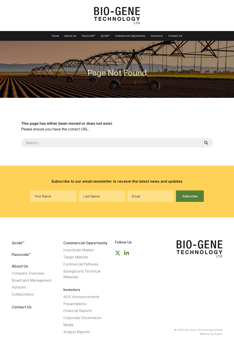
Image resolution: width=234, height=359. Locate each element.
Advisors (19, 287)
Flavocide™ (89, 35)
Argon (218, 334)
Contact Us (175, 35)
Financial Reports (77, 310)
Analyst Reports (76, 332)
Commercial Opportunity (130, 35)
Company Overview (28, 273)
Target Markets (75, 257)
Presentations (74, 304)
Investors (157, 35)
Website (205, 334)
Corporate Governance (82, 317)
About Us (70, 35)
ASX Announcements (81, 296)
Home (55, 35)
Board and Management (31, 280)
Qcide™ (105, 35)
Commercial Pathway (80, 264)
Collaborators (23, 294)
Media (68, 325)
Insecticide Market (78, 250)
